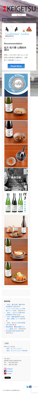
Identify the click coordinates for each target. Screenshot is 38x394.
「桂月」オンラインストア (13, 348)
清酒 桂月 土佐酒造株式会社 (13, 390)
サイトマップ (22, 2)
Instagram (8, 369)
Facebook (8, 371)
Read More (16, 66)
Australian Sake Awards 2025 (15, 331)
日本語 (19, 15)
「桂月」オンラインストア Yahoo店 (16, 350)
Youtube (8, 373)
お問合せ (15, 2)
